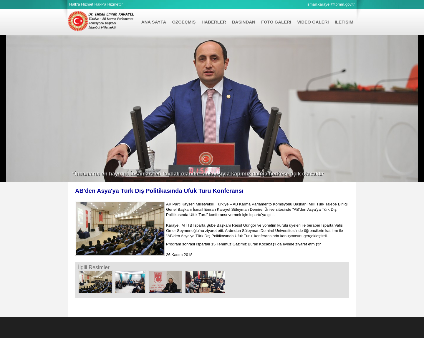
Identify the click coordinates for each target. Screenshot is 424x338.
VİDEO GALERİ (313, 21)
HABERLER (213, 21)
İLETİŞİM (344, 21)
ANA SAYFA (153, 21)
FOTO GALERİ (276, 21)
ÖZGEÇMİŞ (184, 21)
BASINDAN (243, 21)
